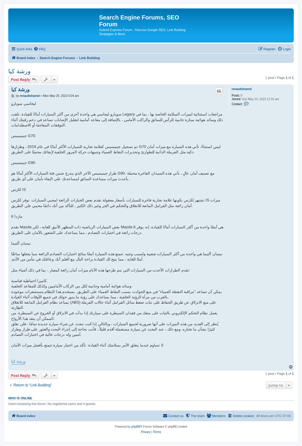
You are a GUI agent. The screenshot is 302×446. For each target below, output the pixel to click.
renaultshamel (242, 89)
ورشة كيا (19, 71)
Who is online (20, 398)
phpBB (135, 426)
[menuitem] (39, 49)
